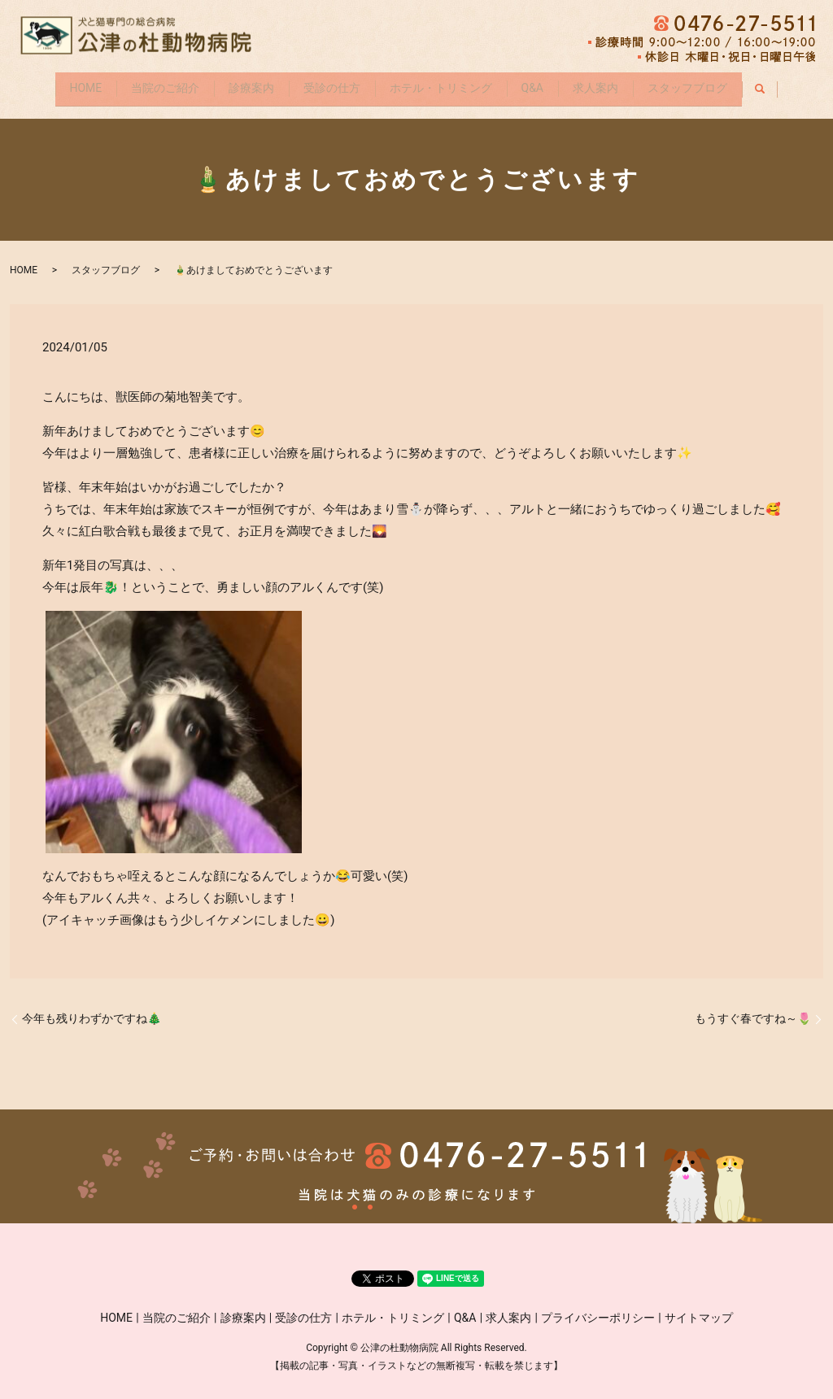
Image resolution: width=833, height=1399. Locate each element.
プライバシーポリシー (598, 1309)
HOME (60, 83)
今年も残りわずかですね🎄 (91, 1010)
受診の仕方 (327, 83)
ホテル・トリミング (444, 83)
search (798, 84)
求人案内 (613, 83)
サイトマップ (699, 1309)
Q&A (543, 83)
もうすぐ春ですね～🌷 (753, 1010)
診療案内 (241, 83)
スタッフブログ (712, 83)
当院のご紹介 (147, 83)
